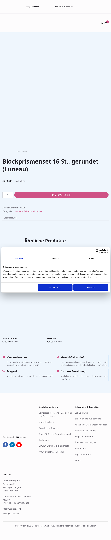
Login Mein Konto (83, 454)
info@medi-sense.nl (12, 509)
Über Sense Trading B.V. (86, 442)
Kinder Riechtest (46, 422)
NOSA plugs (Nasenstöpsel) (51, 451)
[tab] (10, 217)
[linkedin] (12, 444)
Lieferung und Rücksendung (88, 418)
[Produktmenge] (7, 195)
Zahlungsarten (82, 412)
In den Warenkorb (61, 194)
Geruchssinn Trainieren (49, 428)
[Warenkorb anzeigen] (106, 23)
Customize (55, 287)
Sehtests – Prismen (33, 211)
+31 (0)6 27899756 (11, 513)
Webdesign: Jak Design (85, 525)
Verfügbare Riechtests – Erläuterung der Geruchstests (55, 414)
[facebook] (5, 444)
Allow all (91, 287)
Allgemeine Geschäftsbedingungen (91, 424)
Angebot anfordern (84, 436)
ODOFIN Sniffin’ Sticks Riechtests (54, 445)
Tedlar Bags (44, 440)
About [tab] (92, 258)
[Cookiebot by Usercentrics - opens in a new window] (97, 251)
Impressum (80, 448)
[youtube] (19, 444)
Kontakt (78, 460)
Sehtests (18, 211)
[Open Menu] (98, 23)
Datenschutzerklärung (85, 430)
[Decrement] (4, 195)
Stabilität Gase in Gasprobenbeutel (55, 434)
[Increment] (11, 195)
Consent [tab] (19, 258)
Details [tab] (56, 258)
